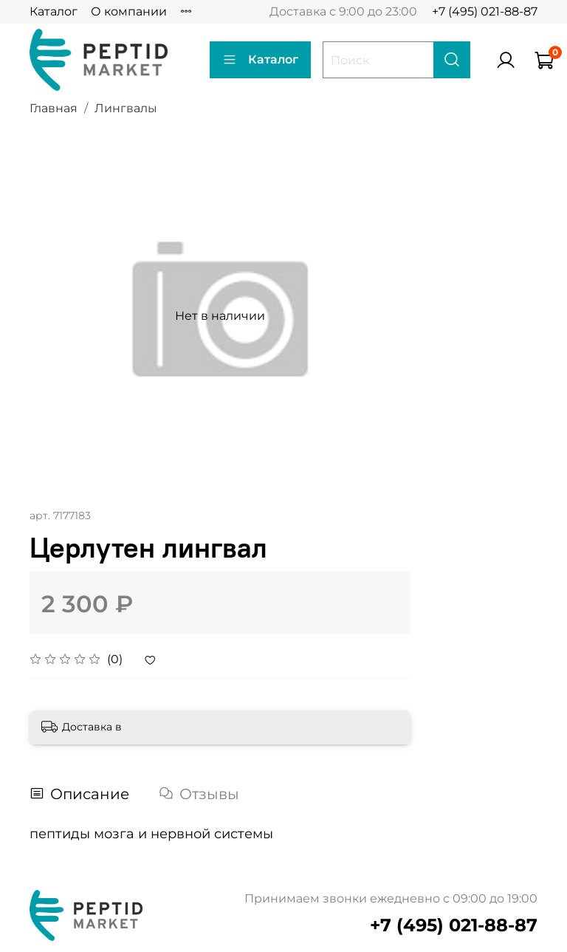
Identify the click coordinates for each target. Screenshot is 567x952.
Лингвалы (125, 108)
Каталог (54, 11)
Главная (54, 108)
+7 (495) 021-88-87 (484, 11)
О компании (129, 11)
